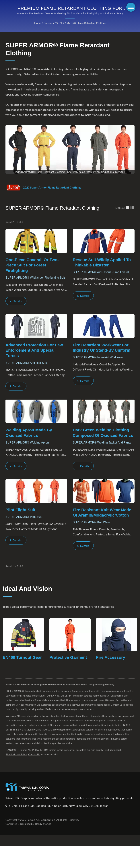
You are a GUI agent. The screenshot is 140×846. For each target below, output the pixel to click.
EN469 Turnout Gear (23, 663)
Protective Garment (68, 663)
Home (37, 23)
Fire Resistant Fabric (17, 760)
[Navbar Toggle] (130, 7)
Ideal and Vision (27, 594)
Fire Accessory (111, 663)
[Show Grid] (127, 207)
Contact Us (35, 760)
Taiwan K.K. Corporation (40, 830)
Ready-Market (44, 834)
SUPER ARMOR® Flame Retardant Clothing (80, 23)
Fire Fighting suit (114, 756)
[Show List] (132, 207)
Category (48, 23)
